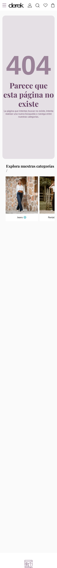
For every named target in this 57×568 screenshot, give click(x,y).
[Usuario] (30, 5)
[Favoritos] (45, 5)
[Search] (38, 5)
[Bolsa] (52, 5)
